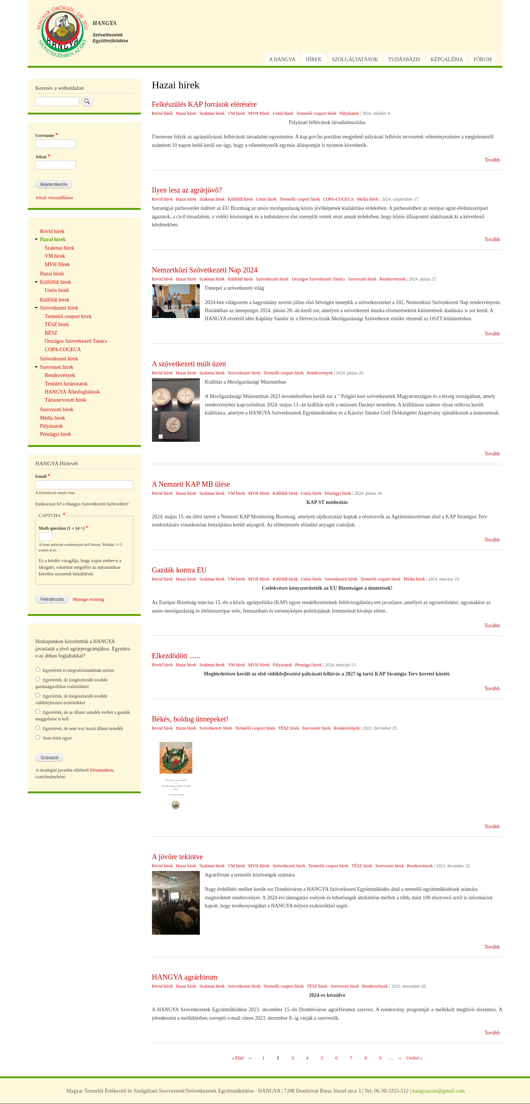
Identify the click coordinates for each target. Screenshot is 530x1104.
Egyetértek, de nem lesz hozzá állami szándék (83, 728)
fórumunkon (101, 770)
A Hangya (282, 59)
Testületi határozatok (66, 384)
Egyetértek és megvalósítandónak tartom (78, 670)
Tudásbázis (404, 59)
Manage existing (88, 599)
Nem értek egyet (57, 738)
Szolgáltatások (355, 59)
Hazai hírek (186, 113)
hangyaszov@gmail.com (439, 1091)
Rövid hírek (162, 113)
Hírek (314, 59)
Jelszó (40, 156)
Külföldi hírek (240, 199)
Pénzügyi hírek (338, 493)
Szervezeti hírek (362, 279)
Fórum (482, 59)
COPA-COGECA (338, 199)
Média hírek (367, 199)
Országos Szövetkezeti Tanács (318, 279)
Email (40, 476)
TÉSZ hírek (288, 728)
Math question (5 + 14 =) (62, 528)
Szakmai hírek (212, 113)
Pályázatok (349, 113)
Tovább (492, 160)
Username (44, 135)
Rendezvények (393, 279)
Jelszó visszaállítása (54, 197)
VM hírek (236, 113)
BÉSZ (51, 333)
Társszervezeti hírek (65, 400)
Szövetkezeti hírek (272, 279)
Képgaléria (447, 59)
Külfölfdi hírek (55, 282)
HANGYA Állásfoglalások (72, 392)
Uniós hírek (283, 113)
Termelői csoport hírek (316, 113)
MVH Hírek (258, 113)
